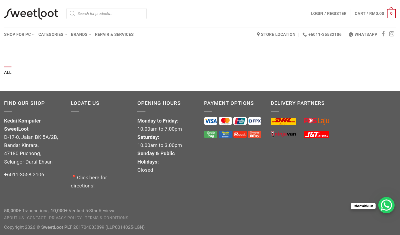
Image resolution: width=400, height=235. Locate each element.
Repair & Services (114, 34)
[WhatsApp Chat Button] (386, 205)
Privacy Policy (65, 218)
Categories (52, 34)
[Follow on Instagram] (391, 34)
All (7, 72)
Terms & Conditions (106, 218)
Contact (36, 218)
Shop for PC (19, 34)
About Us (14, 218)
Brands (81, 34)
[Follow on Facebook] (383, 34)
